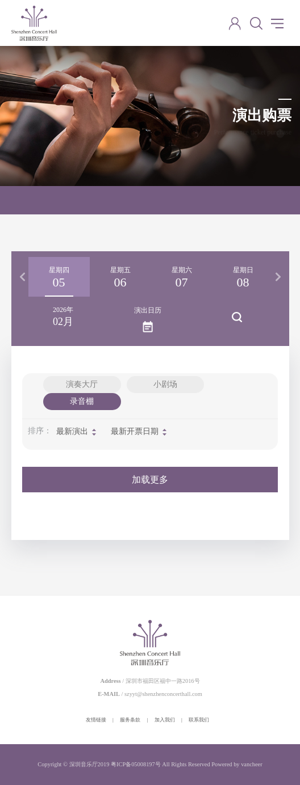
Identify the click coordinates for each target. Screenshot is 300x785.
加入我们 (165, 720)
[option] (59, 277)
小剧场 (165, 384)
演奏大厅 (82, 384)
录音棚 (82, 401)
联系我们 (199, 720)
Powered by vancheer (236, 764)
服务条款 (130, 720)
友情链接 (96, 720)
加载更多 (150, 479)
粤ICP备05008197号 (136, 764)
